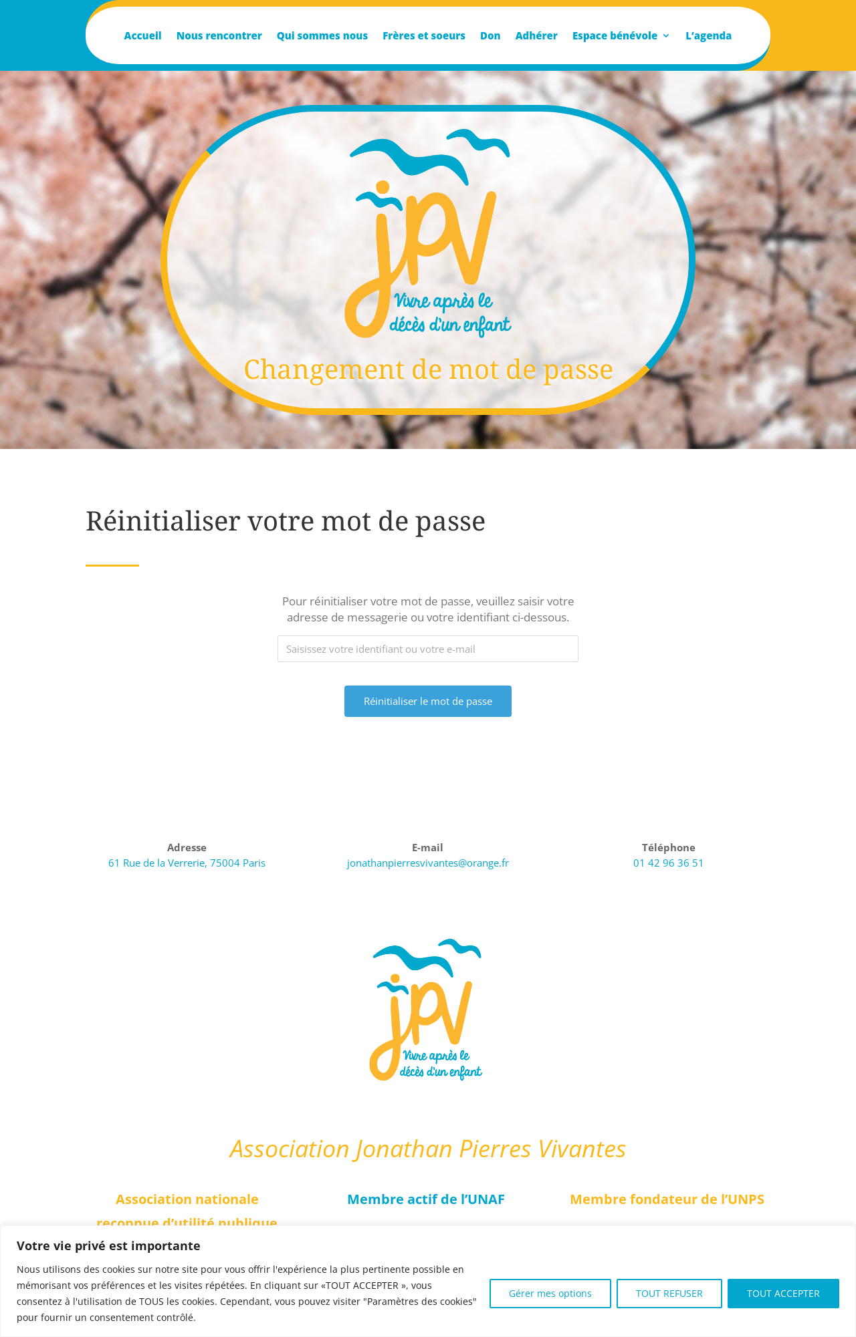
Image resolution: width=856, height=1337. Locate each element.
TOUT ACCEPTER (783, 1293)
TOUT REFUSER (669, 1293)
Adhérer (537, 36)
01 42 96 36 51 (668, 862)
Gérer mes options (550, 1293)
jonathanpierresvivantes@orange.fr (428, 862)
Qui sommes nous (322, 36)
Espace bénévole (614, 36)
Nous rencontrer (219, 36)
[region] (428, 1281)
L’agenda (708, 36)
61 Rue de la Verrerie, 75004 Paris (186, 862)
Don (490, 36)
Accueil (143, 36)
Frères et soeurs (424, 36)
